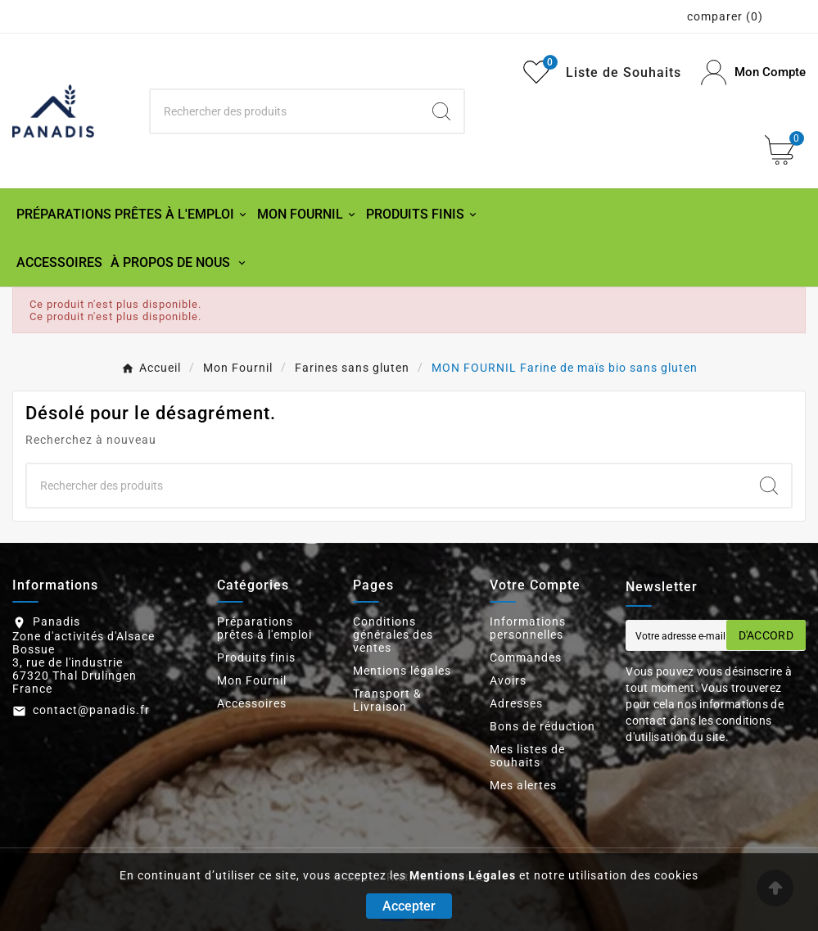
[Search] (441, 111)
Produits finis (256, 657)
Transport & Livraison (387, 700)
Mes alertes (523, 785)
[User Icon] (753, 72)
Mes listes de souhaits (527, 756)
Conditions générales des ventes (393, 634)
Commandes (526, 657)
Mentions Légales (462, 875)
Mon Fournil (252, 680)
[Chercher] (285, 111)
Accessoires (252, 703)
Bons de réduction (542, 726)
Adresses (516, 703)
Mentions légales (402, 670)
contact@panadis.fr (91, 709)
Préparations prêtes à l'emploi (264, 628)
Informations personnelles (528, 628)
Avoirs (508, 680)
